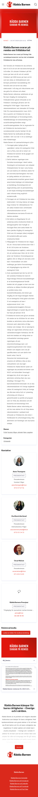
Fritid (5, 432)
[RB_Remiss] (19, 648)
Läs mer (19, 747)
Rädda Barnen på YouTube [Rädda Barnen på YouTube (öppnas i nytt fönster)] (19, 789)
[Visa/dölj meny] (3, 4)
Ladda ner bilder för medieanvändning (16, 633)
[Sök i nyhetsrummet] (35, 4)
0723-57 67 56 (19, 488)
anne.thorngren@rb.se (19, 485)
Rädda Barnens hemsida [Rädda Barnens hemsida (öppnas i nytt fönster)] (19, 778)
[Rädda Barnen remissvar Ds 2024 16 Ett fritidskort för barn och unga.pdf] (19, 676)
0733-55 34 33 (19, 532)
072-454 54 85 (19, 574)
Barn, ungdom (28, 432)
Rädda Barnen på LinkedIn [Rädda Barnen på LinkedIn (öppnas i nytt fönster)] (19, 783)
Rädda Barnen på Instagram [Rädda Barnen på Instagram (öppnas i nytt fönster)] (19, 781)
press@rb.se (19, 613)
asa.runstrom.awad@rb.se (19, 530)
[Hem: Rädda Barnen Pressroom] (18, 4)
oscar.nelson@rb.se (19, 571)
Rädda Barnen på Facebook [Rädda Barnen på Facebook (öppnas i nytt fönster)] (19, 786)
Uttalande (7, 441)
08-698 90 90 (19, 616)
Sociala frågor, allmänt (15, 432)
